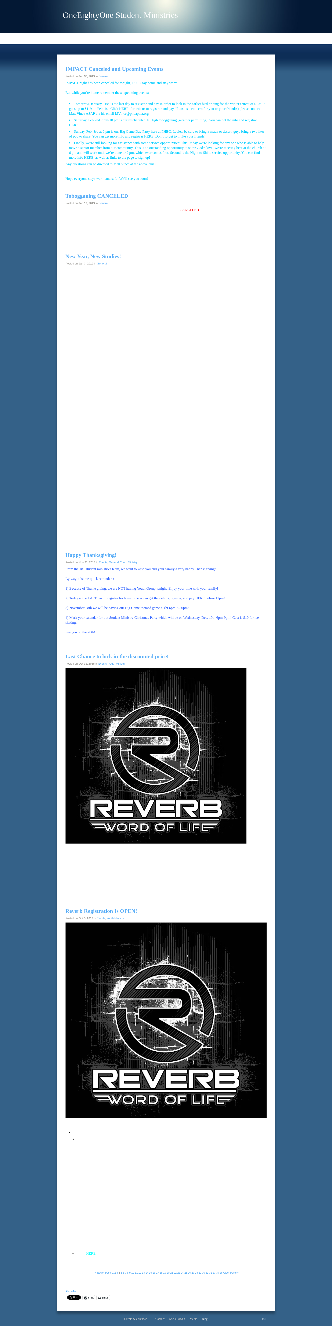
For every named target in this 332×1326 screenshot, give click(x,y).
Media (193, 1319)
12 (139, 1272)
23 (178, 1272)
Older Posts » (231, 1272)
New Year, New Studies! (93, 256)
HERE (123, 109)
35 (221, 1272)
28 (196, 1272)
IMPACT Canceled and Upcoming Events (114, 69)
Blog (205, 1319)
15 (150, 1272)
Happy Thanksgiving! (91, 555)
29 (200, 1272)
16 (154, 1272)
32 (210, 1272)
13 (143, 1272)
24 (182, 1272)
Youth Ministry (128, 562)
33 (214, 1272)
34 (217, 1272)
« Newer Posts (103, 1272)
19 (164, 1272)
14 (146, 1272)
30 (203, 1272)
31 (207, 1272)
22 (175, 1272)
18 (161, 1272)
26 (189, 1272)
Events (103, 562)
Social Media (177, 1319)
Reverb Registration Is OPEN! (101, 911)
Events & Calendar (135, 1319)
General (103, 76)
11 (136, 1272)
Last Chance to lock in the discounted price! (117, 656)
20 (168, 1272)
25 (185, 1272)
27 (192, 1272)
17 (157, 1272)
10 (132, 1272)
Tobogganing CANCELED (96, 196)
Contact (160, 1319)
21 (171, 1272)
